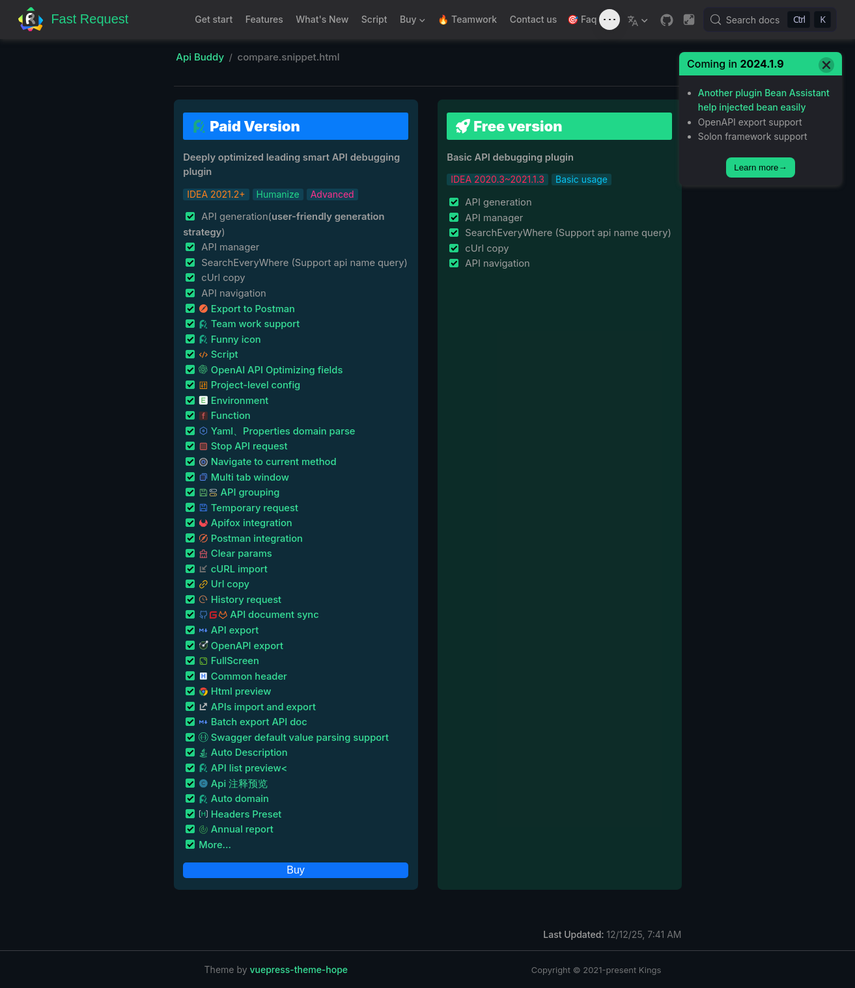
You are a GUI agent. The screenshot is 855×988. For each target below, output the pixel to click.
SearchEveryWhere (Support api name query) (303, 263)
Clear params (235, 553)
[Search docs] (770, 19)
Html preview (235, 691)
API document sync (258, 615)
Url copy (224, 584)
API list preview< (243, 768)
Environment (233, 401)
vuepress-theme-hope (299, 969)
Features (264, 19)
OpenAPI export (241, 646)
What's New (322, 19)
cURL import (233, 569)
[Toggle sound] (609, 19)
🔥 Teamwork (467, 19)
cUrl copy (222, 278)
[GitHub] (666, 20)
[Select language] (639, 19)
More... (215, 845)
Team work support (249, 324)
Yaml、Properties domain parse (277, 431)
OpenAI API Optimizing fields (271, 370)
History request (240, 600)
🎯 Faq (581, 19)
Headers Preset (240, 814)
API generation (496, 202)
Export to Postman (247, 309)
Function (225, 415)
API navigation (232, 293)
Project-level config (249, 385)
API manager (229, 247)
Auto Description (243, 752)
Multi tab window (244, 477)
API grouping (239, 492)
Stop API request (243, 446)
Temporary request (248, 508)
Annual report (236, 829)
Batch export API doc (253, 722)
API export (229, 630)
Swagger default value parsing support (294, 737)
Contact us (533, 19)
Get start (213, 19)
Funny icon (230, 339)
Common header (243, 676)
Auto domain (234, 799)
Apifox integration (245, 523)
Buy (411, 22)
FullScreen (229, 661)
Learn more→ (760, 167)
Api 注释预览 (233, 784)
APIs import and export (257, 707)
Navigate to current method (267, 462)
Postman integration (251, 538)
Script (374, 19)
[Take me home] (73, 20)
